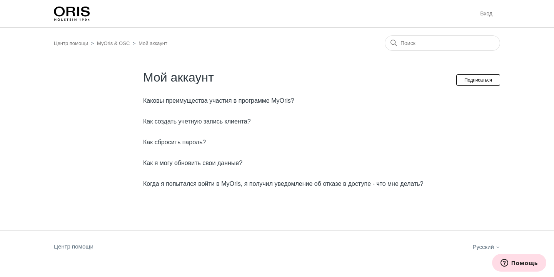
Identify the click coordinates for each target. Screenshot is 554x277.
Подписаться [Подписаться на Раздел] (478, 80)
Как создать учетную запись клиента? (197, 121)
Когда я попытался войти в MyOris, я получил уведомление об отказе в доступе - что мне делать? (283, 183)
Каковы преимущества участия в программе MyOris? (218, 100)
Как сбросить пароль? (174, 142)
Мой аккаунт (152, 43)
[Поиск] (442, 43)
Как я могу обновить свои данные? (192, 163)
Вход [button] (486, 13)
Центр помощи (71, 43)
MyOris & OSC (113, 43)
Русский (486, 247)
